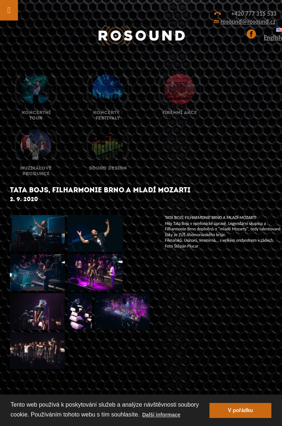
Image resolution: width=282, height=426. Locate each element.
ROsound (141, 35)
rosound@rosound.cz (247, 22)
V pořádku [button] (240, 410)
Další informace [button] (161, 415)
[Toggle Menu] (9, 10)
